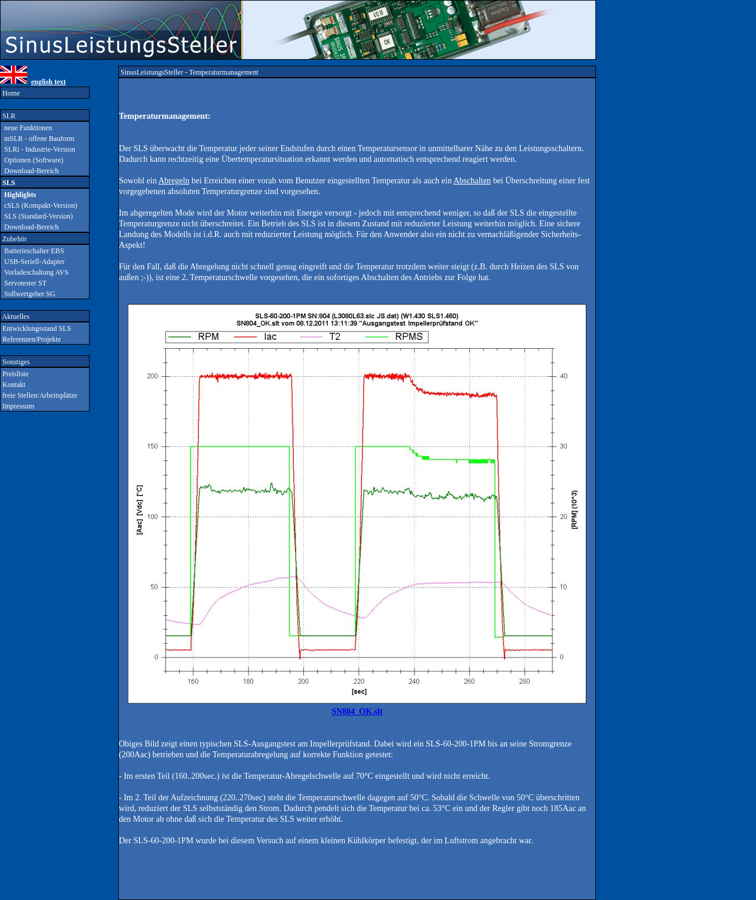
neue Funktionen (26, 128)
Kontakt (13, 384)
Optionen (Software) (32, 160)
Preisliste (15, 374)
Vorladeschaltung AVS (35, 272)
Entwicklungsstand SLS (36, 328)
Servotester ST (24, 283)
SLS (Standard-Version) (37, 216)
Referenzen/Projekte (31, 339)
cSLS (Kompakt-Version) (39, 205)
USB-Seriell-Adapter (32, 261)
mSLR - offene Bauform (37, 138)
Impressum (17, 406)
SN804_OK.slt (356, 711)
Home (10, 93)
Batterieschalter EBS (32, 251)
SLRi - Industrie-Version (38, 149)
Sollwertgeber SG (28, 294)
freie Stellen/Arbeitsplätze (39, 395)
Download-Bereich (30, 171)
